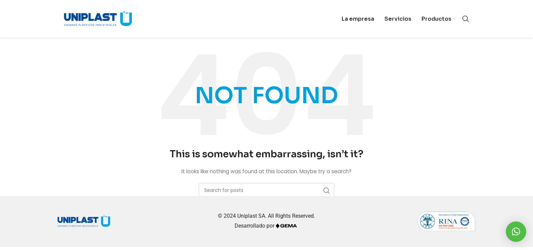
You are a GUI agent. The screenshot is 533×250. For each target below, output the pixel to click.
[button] (516, 231)
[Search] (465, 20)
